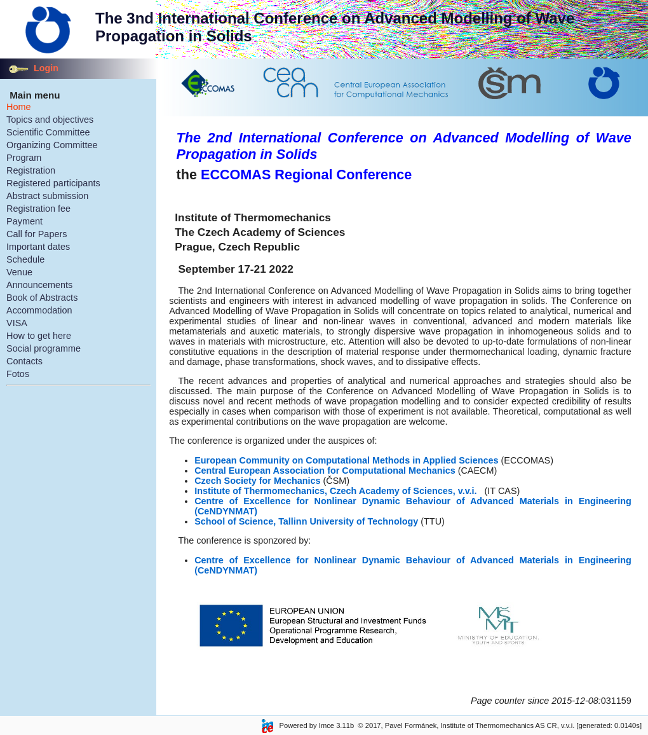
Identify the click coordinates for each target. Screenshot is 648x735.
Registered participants (53, 183)
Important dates (38, 247)
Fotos (17, 374)
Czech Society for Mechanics (257, 481)
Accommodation (39, 310)
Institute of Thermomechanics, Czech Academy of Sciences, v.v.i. (335, 491)
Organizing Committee (52, 145)
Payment (24, 221)
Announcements (39, 285)
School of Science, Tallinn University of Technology (306, 521)
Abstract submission (47, 196)
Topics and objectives (49, 119)
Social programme (43, 348)
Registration (30, 170)
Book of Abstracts (42, 297)
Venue (19, 272)
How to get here (38, 336)
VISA (16, 323)
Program (23, 158)
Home (18, 107)
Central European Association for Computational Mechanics (324, 470)
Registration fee (38, 208)
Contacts (24, 361)
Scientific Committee (48, 132)
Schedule (25, 259)
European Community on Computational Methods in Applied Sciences (347, 460)
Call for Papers (36, 234)
